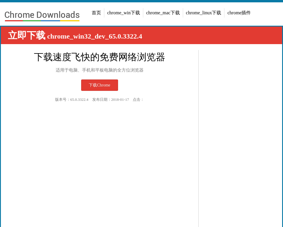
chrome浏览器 (42, 17)
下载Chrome (99, 85)
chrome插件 (239, 12)
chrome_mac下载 (163, 12)
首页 (96, 12)
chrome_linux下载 (203, 12)
